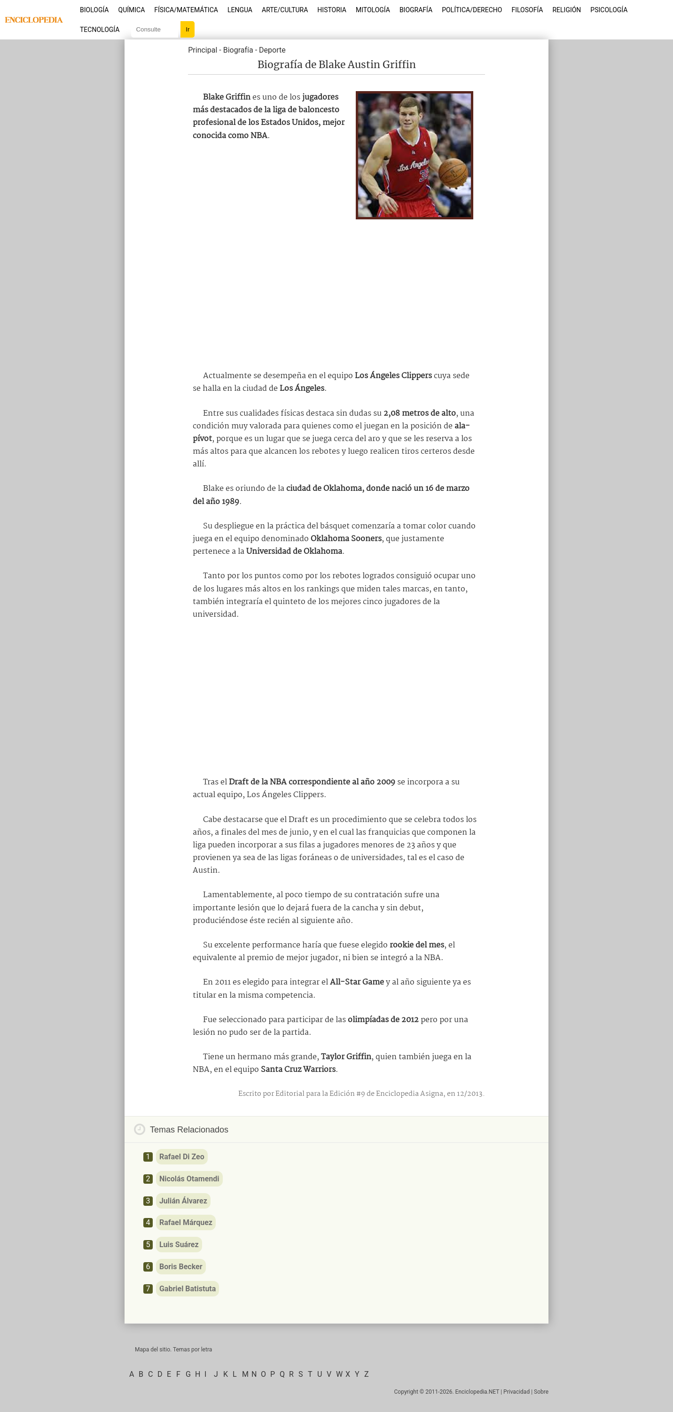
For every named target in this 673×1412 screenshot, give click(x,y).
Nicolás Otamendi (189, 1178)
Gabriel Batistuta (187, 1288)
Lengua (239, 10)
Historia (331, 10)
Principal (202, 50)
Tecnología (99, 29)
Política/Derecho (472, 10)
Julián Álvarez (183, 1200)
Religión (566, 10)
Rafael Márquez (185, 1222)
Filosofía (527, 10)
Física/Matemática (186, 10)
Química (131, 10)
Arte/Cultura (285, 10)
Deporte (272, 50)
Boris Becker (181, 1266)
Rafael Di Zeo (181, 1156)
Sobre (541, 1392)
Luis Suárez (179, 1244)
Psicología (608, 10)
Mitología (373, 10)
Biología (94, 10)
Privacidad (516, 1392)
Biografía (415, 10)
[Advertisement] (336, 292)
